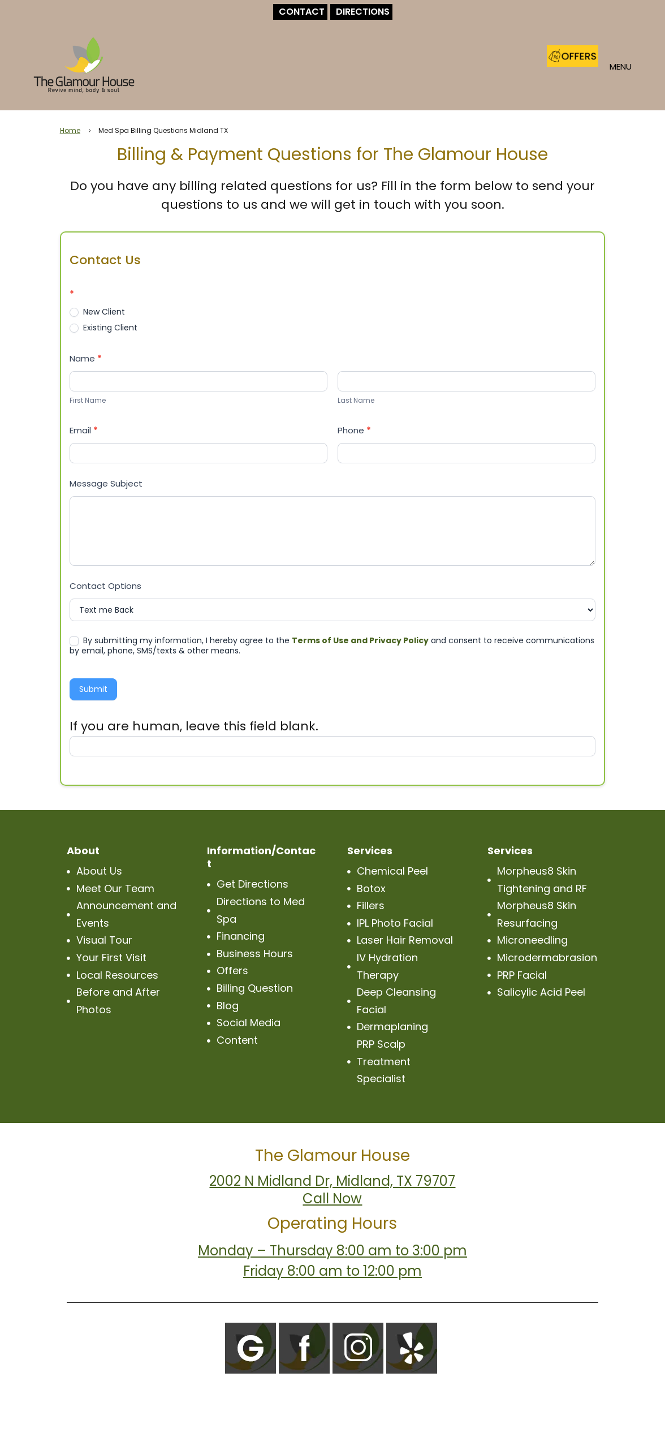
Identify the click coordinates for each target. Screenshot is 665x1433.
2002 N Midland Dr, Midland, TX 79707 (332, 1181)
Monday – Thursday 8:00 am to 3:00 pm (332, 1250)
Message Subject (106, 483)
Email (84, 430)
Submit (93, 689)
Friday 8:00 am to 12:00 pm (332, 1271)
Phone (354, 430)
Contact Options (105, 586)
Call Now (332, 1198)
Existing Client (103, 327)
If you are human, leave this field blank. (194, 726)
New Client (97, 312)
